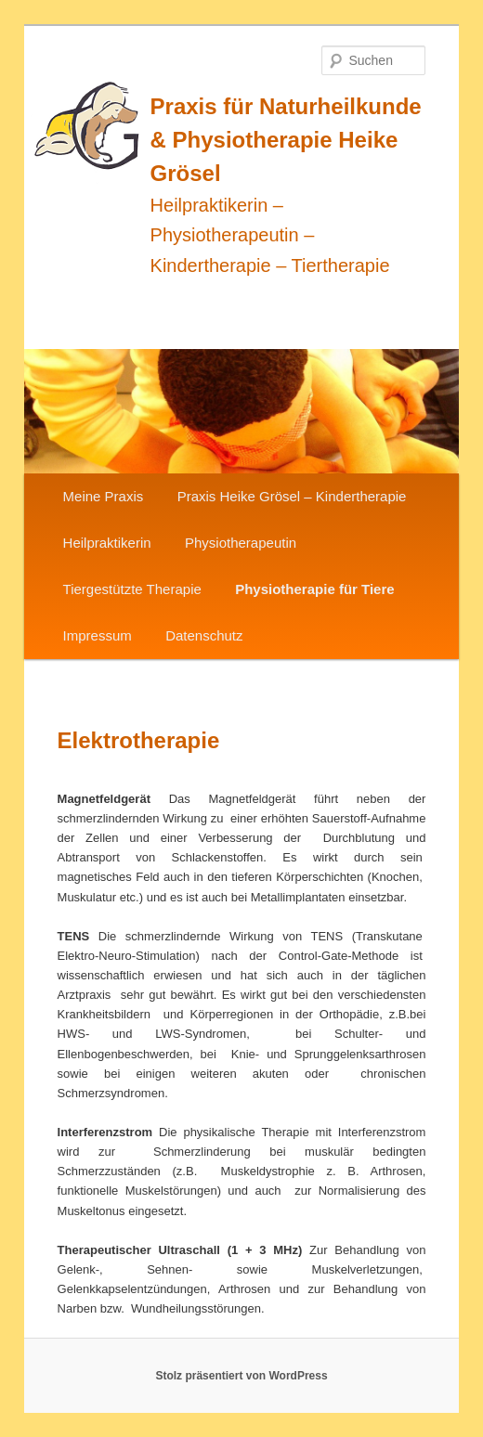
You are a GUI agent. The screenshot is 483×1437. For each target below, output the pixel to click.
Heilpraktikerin (107, 542)
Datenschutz (203, 635)
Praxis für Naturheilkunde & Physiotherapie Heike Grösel (286, 140)
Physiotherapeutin (240, 542)
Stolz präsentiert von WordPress (241, 1375)
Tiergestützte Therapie (132, 589)
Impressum (97, 635)
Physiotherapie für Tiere (314, 589)
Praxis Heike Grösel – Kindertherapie (292, 496)
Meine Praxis (103, 496)
